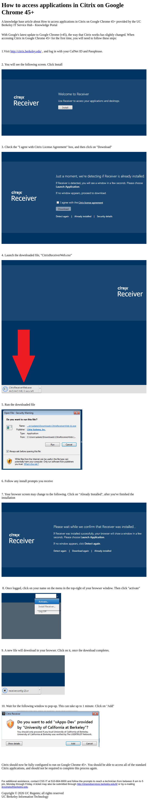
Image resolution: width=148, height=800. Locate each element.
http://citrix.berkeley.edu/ (26, 51)
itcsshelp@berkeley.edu (15, 787)
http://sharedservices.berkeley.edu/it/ (97, 784)
